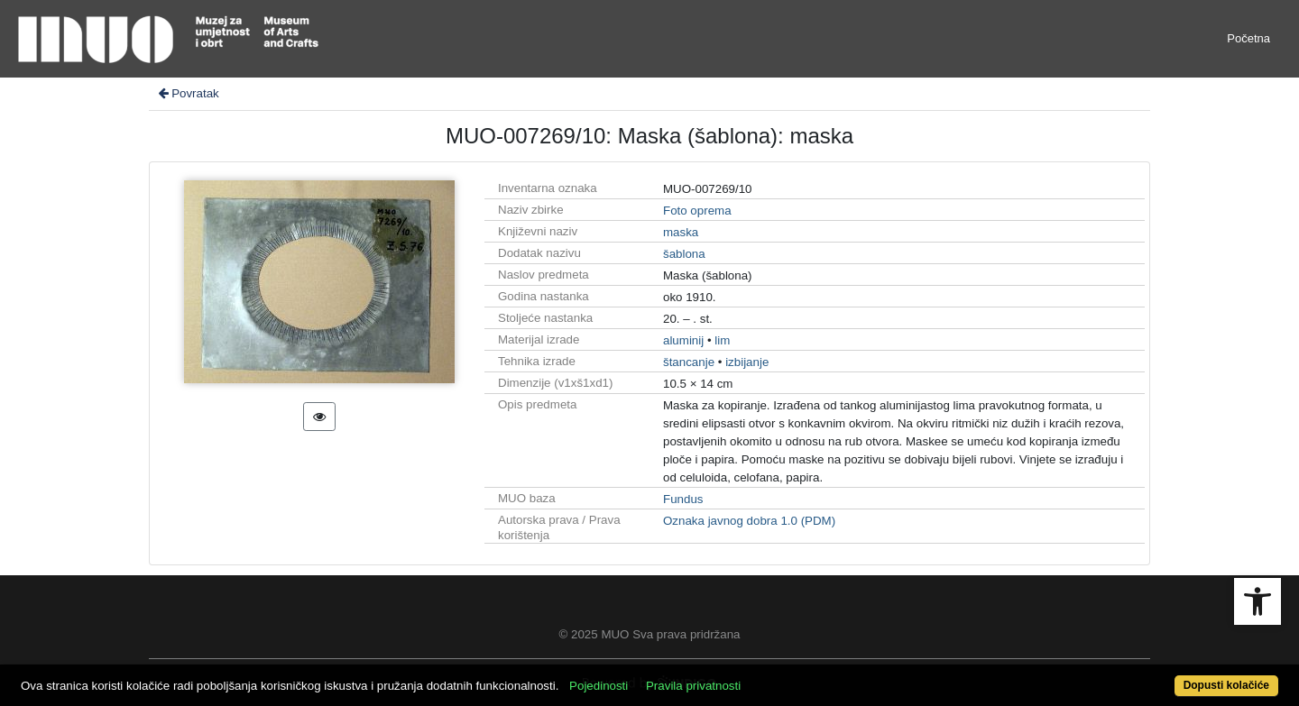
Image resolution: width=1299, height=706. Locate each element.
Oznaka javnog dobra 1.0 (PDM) (749, 520)
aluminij (683, 340)
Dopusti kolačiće (1226, 685)
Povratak (187, 93)
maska (680, 232)
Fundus (683, 499)
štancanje (688, 362)
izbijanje (747, 362)
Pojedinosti (598, 685)
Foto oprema (697, 210)
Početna (1248, 38)
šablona (684, 254)
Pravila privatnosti (693, 685)
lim (722, 340)
